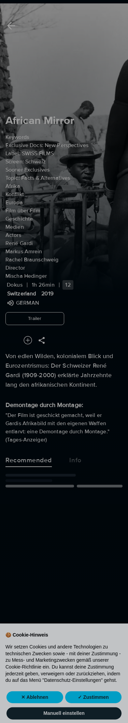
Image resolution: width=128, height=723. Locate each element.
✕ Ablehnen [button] (34, 708)
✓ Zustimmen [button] (93, 708)
